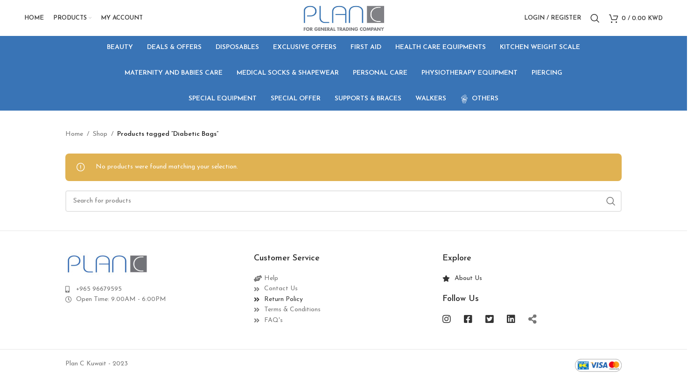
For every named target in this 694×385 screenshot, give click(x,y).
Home (74, 137)
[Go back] (77, 77)
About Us (468, 282)
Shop (100, 137)
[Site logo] (343, 19)
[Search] (595, 20)
